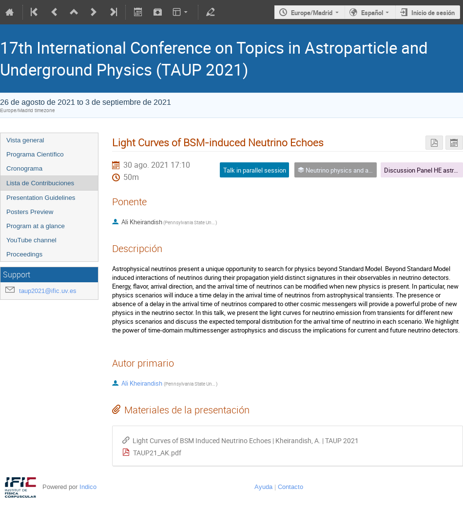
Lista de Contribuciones (40, 183)
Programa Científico (35, 154)
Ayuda (263, 487)
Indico (87, 487)
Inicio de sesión (433, 12)
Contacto (290, 487)
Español (372, 12)
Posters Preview (29, 211)
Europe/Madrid (311, 12)
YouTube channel (31, 240)
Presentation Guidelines (41, 197)
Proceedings (24, 254)
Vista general (25, 140)
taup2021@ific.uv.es (48, 291)
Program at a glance (35, 226)
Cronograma (24, 168)
